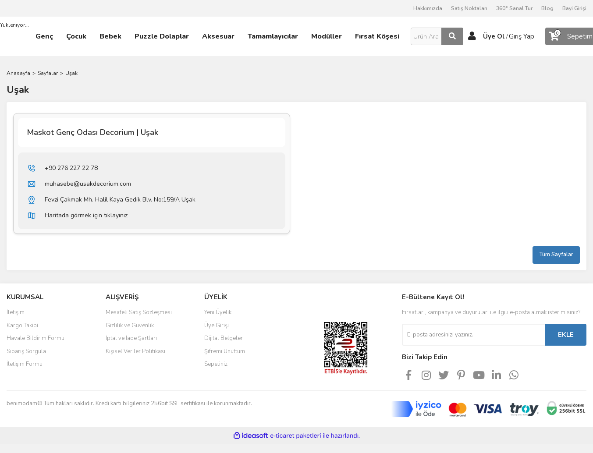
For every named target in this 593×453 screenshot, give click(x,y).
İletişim (16, 312)
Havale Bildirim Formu (35, 338)
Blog (547, 8)
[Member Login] (472, 36)
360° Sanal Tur (514, 8)
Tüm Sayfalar (556, 254)
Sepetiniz (215, 364)
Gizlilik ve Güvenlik (130, 325)
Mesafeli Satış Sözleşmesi (139, 312)
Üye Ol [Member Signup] (494, 36)
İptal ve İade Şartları (131, 338)
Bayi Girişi (574, 8)
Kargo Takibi (22, 325)
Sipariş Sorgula (26, 351)
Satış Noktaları (469, 8)
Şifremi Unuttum (224, 351)
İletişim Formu (25, 364)
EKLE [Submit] (566, 334)
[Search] (437, 36)
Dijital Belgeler (223, 338)
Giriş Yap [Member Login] (521, 36)
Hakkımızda (427, 8)
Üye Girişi (216, 325)
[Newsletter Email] (473, 335)
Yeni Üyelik (217, 312)
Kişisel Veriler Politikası (135, 351)
